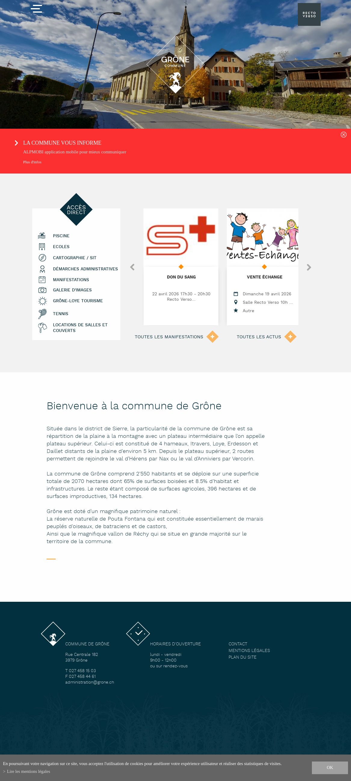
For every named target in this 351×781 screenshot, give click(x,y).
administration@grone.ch (89, 682)
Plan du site (243, 657)
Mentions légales (249, 651)
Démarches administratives (85, 269)
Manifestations (71, 280)
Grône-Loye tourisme (78, 301)
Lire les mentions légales (28, 771)
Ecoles (61, 247)
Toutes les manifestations (169, 337)
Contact (238, 644)
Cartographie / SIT (75, 258)
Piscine (61, 236)
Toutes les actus (259, 337)
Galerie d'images (72, 290)
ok (330, 767)
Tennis (60, 314)
